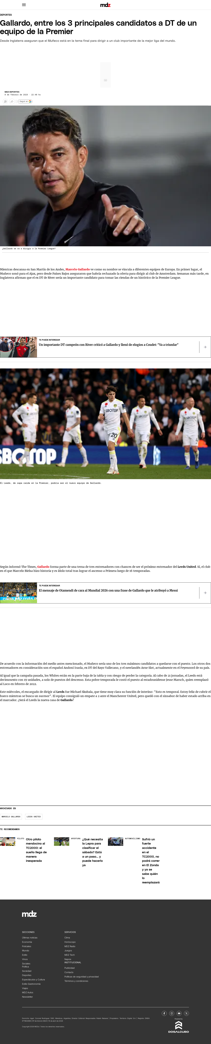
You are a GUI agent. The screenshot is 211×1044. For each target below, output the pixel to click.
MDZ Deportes (12, 92)
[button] (24, 4)
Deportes (6, 15)
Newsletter (27, 997)
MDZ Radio (69, 946)
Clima (67, 937)
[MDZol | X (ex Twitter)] (186, 1013)
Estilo (24, 955)
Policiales (26, 946)
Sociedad (26, 971)
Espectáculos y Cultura (33, 979)
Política (25, 966)
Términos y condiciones (76, 981)
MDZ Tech (69, 955)
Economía (27, 942)
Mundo (25, 950)
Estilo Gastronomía (31, 984)
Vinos (25, 959)
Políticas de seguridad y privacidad (81, 976)
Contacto (68, 972)
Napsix (67, 959)
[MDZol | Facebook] (164, 1013)
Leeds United (34, 817)
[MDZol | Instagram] (171, 1013)
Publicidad (69, 968)
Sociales (26, 963)
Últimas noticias (29, 937)
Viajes (25, 988)
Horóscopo (70, 942)
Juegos (68, 950)
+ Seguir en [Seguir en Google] (24, 101)
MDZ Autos (27, 992)
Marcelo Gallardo (11, 817)
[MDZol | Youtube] (179, 1013)
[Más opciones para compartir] (12, 101)
